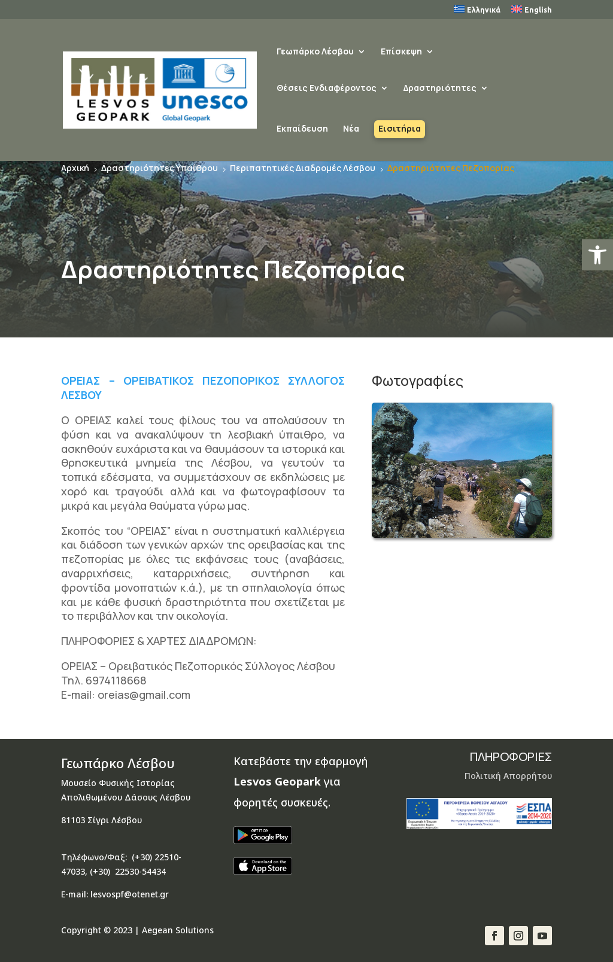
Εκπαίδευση (302, 129)
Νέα (351, 129)
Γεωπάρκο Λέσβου (315, 52)
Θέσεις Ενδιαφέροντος (327, 88)
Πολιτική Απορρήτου (508, 775)
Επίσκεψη (401, 52)
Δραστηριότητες (440, 88)
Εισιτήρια (399, 129)
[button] (597, 254)
